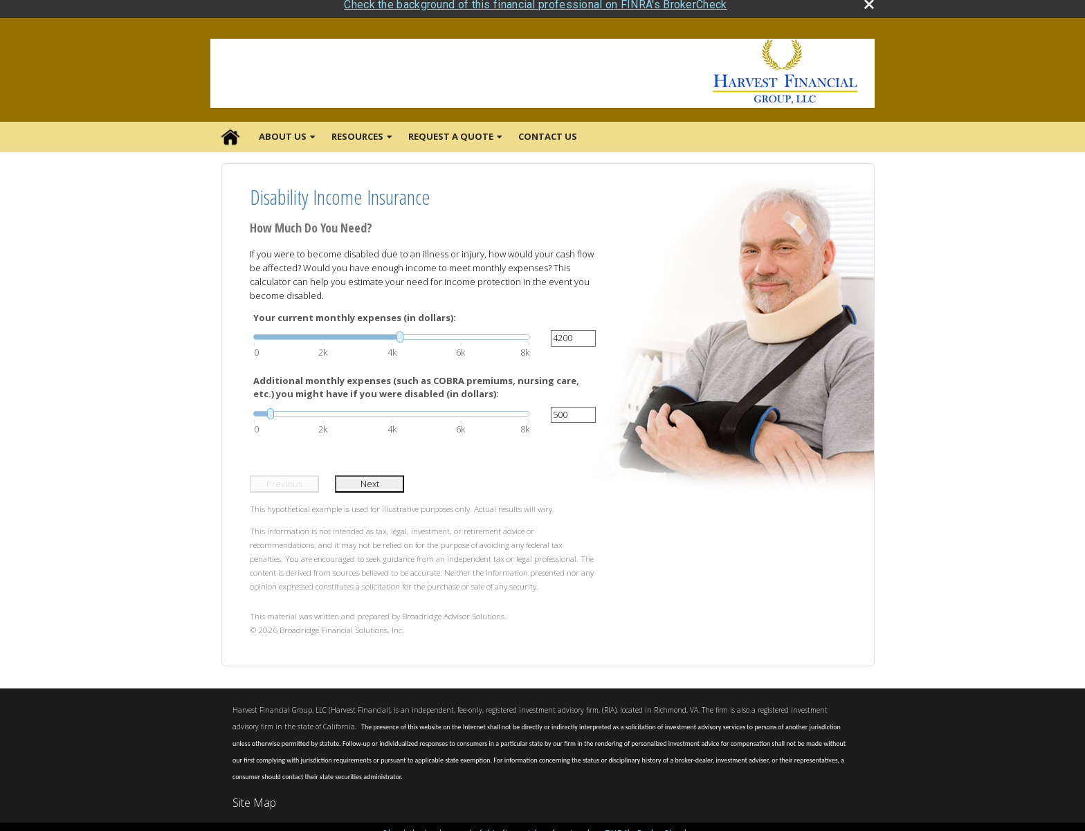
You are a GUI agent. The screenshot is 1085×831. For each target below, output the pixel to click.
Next (370, 477)
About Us (283, 130)
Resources (357, 130)
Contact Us (547, 130)
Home (230, 131)
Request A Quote (450, 130)
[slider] (391, 331)
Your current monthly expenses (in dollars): (354, 310)
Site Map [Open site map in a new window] (254, 796)
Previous (284, 477)
